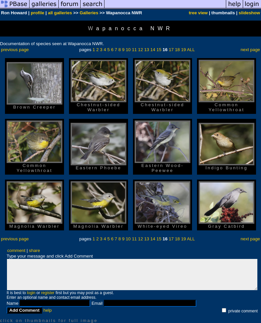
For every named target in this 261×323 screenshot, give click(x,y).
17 (171, 49)
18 (177, 49)
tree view (198, 12)
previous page (15, 49)
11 (134, 49)
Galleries (89, 12)
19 (183, 49)
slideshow (249, 12)
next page (250, 49)
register (47, 292)
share (34, 250)
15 (159, 49)
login (31, 292)
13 (146, 49)
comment (16, 250)
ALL (191, 49)
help (47, 310)
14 (152, 49)
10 (128, 49)
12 (140, 49)
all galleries (60, 12)
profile (37, 12)
